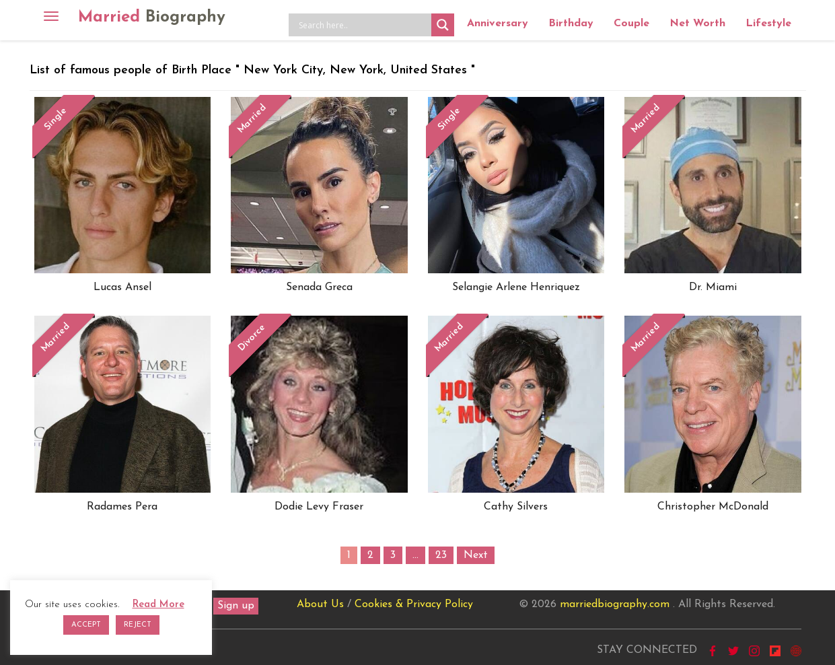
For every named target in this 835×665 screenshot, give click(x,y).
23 (441, 555)
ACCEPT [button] (86, 625)
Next (476, 555)
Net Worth (697, 23)
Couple (631, 23)
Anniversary (497, 23)
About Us (320, 604)
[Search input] (363, 24)
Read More (158, 605)
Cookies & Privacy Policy (414, 604)
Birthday (570, 23)
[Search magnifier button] (442, 24)
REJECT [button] (137, 625)
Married (151, 17)
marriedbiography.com (614, 604)
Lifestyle (768, 23)
